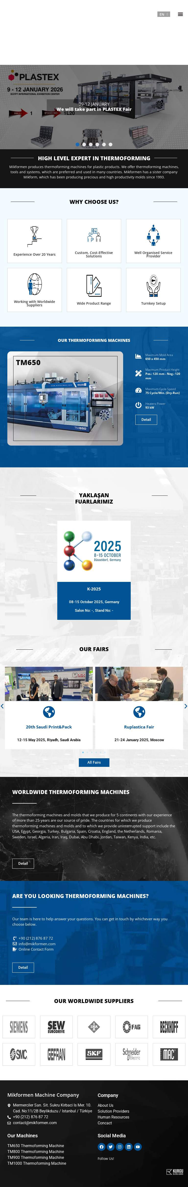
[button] (180, 14)
